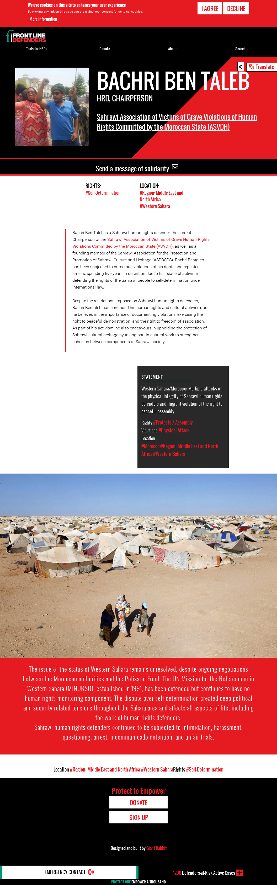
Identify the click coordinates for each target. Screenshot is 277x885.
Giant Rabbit (156, 847)
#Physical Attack (173, 429)
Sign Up (138, 817)
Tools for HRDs (36, 48)
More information (43, 19)
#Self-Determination (103, 192)
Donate (104, 48)
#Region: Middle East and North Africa (105, 768)
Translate (265, 66)
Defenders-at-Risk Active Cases (204, 872)
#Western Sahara (155, 206)
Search (240, 48)
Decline (236, 8)
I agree (209, 8)
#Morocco (150, 445)
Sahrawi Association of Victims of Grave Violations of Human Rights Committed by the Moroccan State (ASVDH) (173, 126)
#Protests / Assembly (173, 422)
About (172, 48)
